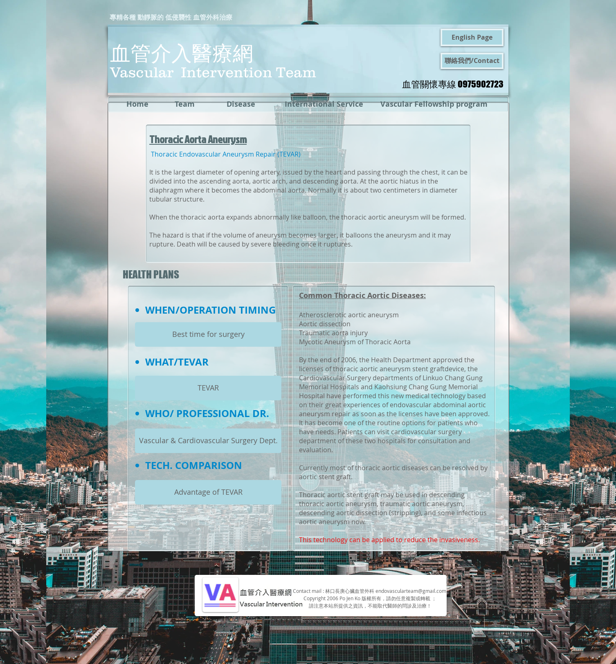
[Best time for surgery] (208, 334)
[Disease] (241, 104)
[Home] (137, 104)
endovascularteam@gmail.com (410, 591)
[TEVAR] (208, 388)
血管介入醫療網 (181, 52)
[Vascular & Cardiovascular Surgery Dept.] (208, 440)
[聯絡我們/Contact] (472, 61)
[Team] (185, 104)
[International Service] (324, 104)
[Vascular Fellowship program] (434, 104)
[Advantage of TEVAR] (208, 492)
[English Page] (472, 37)
